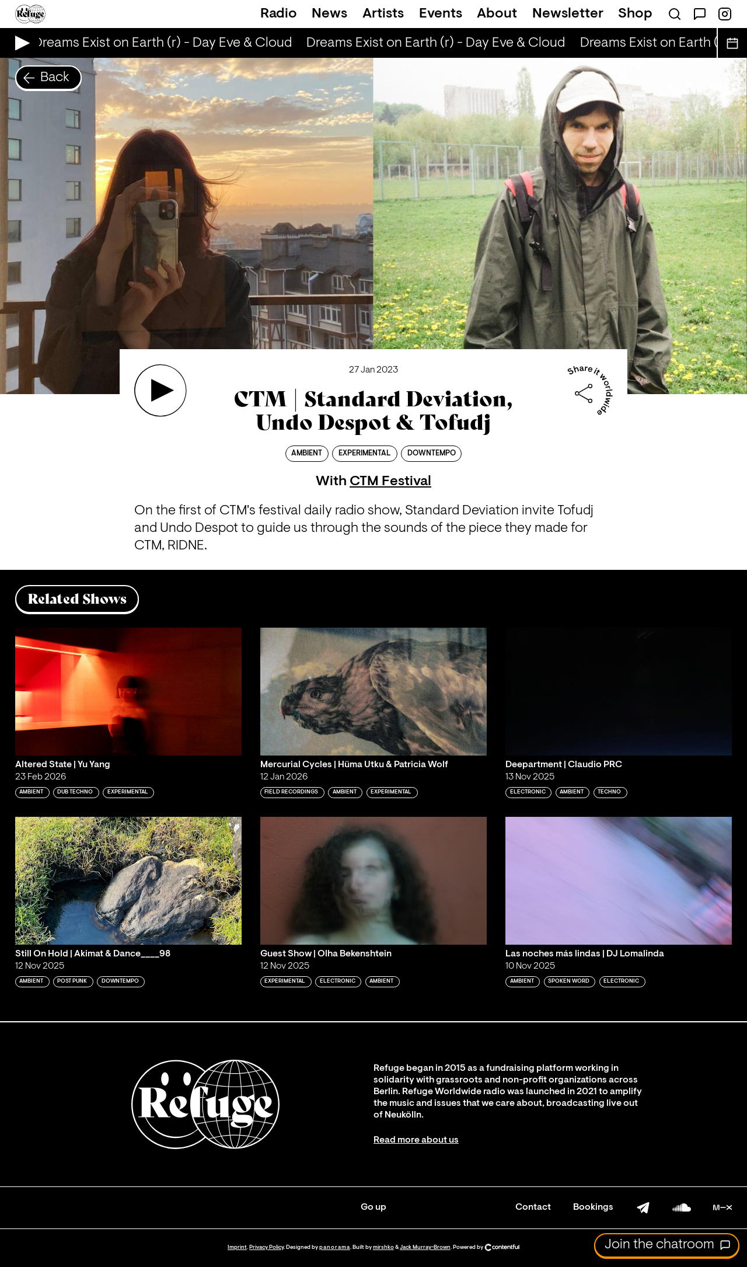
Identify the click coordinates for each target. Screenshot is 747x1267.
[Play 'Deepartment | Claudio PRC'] (618, 691)
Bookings (593, 1207)
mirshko (383, 1247)
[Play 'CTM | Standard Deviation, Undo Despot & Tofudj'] (160, 390)
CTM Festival (390, 482)
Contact (533, 1207)
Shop (635, 14)
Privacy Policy (266, 1247)
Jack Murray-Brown (425, 1247)
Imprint (237, 1247)
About (497, 14)
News (329, 14)
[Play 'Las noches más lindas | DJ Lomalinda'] (618, 880)
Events (440, 14)
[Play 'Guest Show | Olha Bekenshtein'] (373, 880)
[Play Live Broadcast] (19, 43)
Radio (278, 14)
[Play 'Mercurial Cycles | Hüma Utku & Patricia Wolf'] (373, 691)
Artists (383, 14)
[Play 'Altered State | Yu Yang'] (128, 691)
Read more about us (416, 1140)
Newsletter (567, 14)
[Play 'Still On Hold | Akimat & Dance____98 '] (128, 880)
